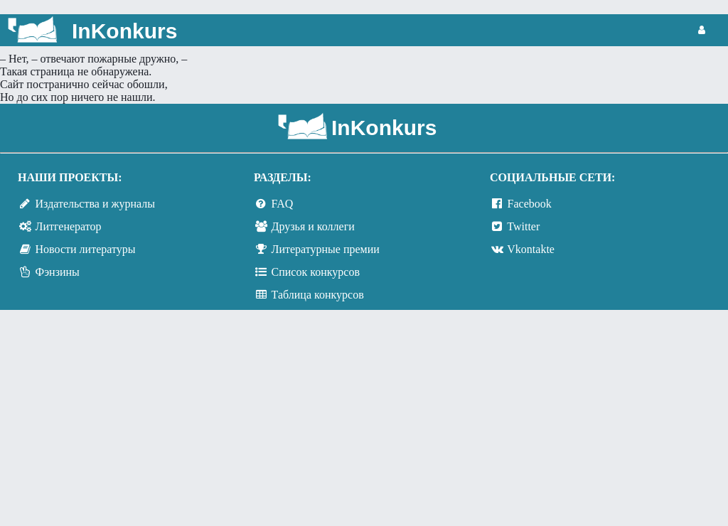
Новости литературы (86, 249)
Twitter (523, 226)
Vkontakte (531, 249)
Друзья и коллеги (313, 226)
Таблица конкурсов (318, 295)
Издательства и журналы (95, 204)
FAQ (283, 204)
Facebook (530, 204)
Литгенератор (69, 226)
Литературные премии (326, 249)
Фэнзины (58, 272)
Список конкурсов (316, 272)
